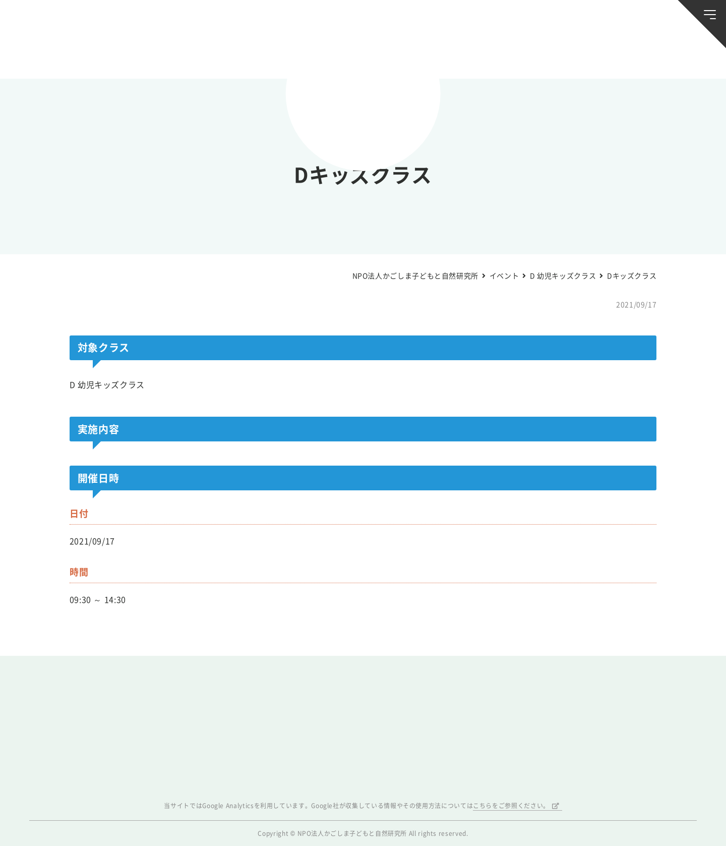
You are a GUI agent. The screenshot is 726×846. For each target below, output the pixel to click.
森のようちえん (483, 55)
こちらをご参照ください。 (511, 805)
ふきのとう (568, 55)
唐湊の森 (654, 55)
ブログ (157, 55)
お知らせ (72, 55)
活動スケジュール (242, 55)
